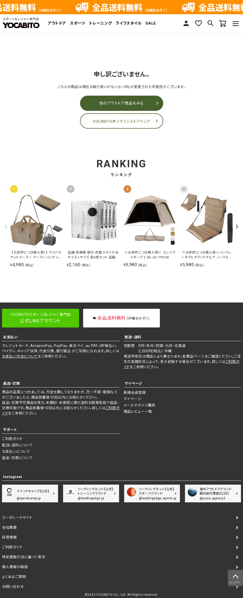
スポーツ (77, 23)
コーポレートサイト (17, 517)
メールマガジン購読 (139, 405)
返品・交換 (11, 383)
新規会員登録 (135, 392)
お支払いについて (16, 451)
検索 (210, 23)
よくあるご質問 (14, 577)
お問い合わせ (13, 587)
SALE (150, 23)
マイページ (186, 23)
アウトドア (57, 23)
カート (223, 23)
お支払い (10, 337)
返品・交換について (17, 458)
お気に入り (198, 23)
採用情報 (9, 537)
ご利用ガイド (12, 439)
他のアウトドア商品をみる (121, 103)
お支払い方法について (20, 356)
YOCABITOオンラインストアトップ (121, 121)
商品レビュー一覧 (138, 411)
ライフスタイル (128, 23)
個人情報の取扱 (15, 567)
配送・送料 (133, 337)
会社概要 (9, 527)
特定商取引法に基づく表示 (23, 557)
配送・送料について (17, 445)
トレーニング (100, 23)
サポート (10, 430)
